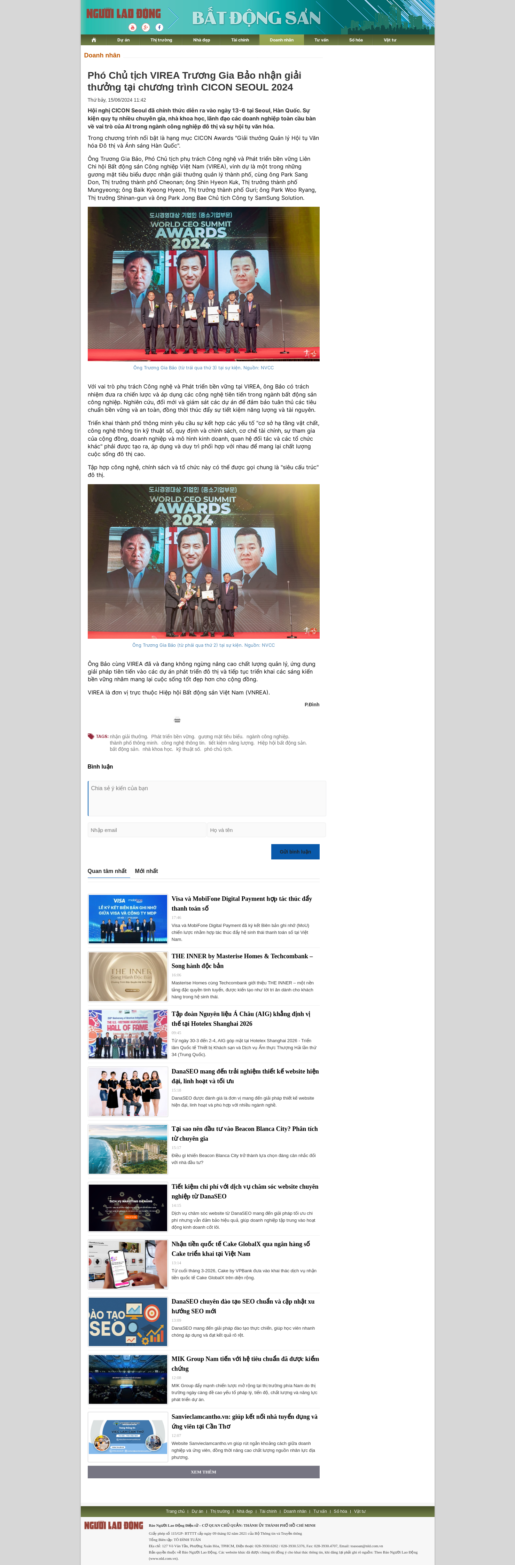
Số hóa (356, 39)
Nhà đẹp (201, 39)
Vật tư (390, 39)
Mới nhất (146, 871)
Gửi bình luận (295, 852)
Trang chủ (175, 1511)
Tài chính (240, 39)
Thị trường (161, 39)
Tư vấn (321, 39)
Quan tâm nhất (107, 871)
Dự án (123, 39)
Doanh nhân (282, 39)
